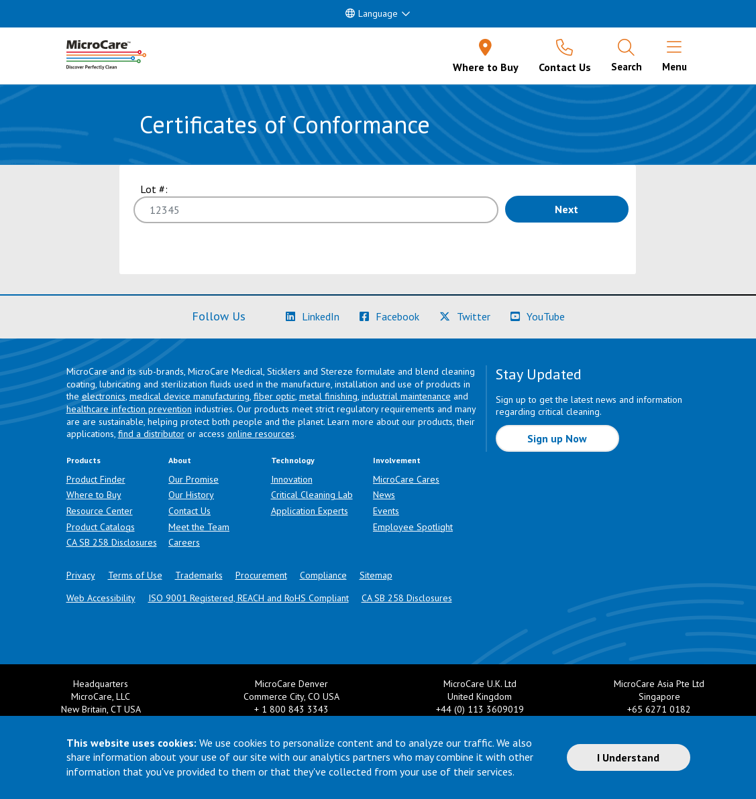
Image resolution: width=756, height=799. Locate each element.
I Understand (628, 757)
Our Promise (193, 479)
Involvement (397, 460)
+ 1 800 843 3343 (291, 709)
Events (386, 511)
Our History (191, 495)
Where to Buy (93, 495)
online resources (260, 434)
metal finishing (328, 396)
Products (83, 460)
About (179, 460)
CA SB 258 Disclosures (111, 542)
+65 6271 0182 (659, 709)
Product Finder (95, 479)
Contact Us (189, 511)
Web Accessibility (101, 598)
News (384, 495)
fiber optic (274, 396)
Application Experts (309, 511)
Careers (184, 542)
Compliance (323, 575)
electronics (103, 396)
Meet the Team (198, 527)
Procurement (261, 575)
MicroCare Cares (406, 479)
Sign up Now (557, 438)
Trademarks (199, 575)
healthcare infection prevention (129, 409)
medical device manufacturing (189, 396)
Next (566, 209)
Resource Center (99, 511)
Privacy (80, 575)
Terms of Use (135, 575)
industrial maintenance (406, 396)
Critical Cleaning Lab (312, 495)
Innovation (292, 479)
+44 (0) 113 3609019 (480, 709)
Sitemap (376, 575)
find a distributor (151, 434)
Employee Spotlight (413, 527)
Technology (293, 460)
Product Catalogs (100, 527)
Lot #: (154, 189)
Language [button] (371, 13)
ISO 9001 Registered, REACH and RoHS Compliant (248, 598)
